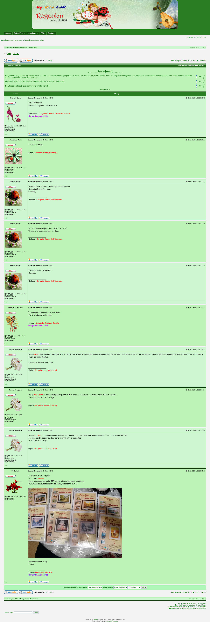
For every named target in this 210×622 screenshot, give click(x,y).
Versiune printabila (14, 65)
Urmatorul (202, 60)
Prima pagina (9, 47)
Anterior (184, 60)
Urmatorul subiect (197, 65)
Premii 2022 (11, 53)
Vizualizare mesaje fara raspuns (12, 40)
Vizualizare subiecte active (34, 40)
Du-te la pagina (176, 60)
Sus (6, 134)
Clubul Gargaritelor (22, 47)
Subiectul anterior (183, 65)
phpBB (96, 619)
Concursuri (34, 47)
